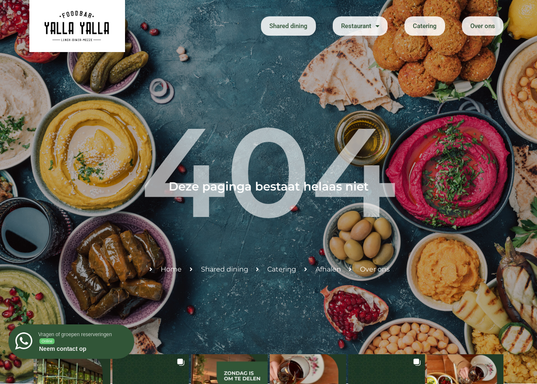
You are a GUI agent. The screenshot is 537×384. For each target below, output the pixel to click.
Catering (425, 26)
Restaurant (360, 26)
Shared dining (288, 26)
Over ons (482, 26)
